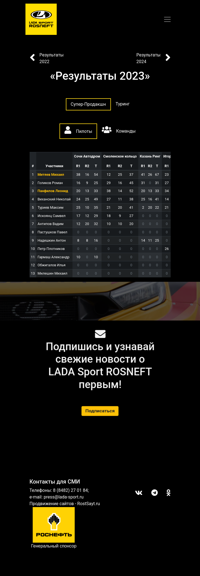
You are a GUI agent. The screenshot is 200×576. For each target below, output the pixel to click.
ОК (164, 492)
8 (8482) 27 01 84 (70, 490)
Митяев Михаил (51, 174)
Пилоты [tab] (78, 130)
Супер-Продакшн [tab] (88, 104)
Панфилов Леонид (53, 191)
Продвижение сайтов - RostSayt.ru (65, 503)
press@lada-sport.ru (64, 497)
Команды (119, 130)
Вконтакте (134, 492)
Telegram (150, 492)
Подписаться (100, 411)
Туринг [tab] (123, 104)
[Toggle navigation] (167, 19)
